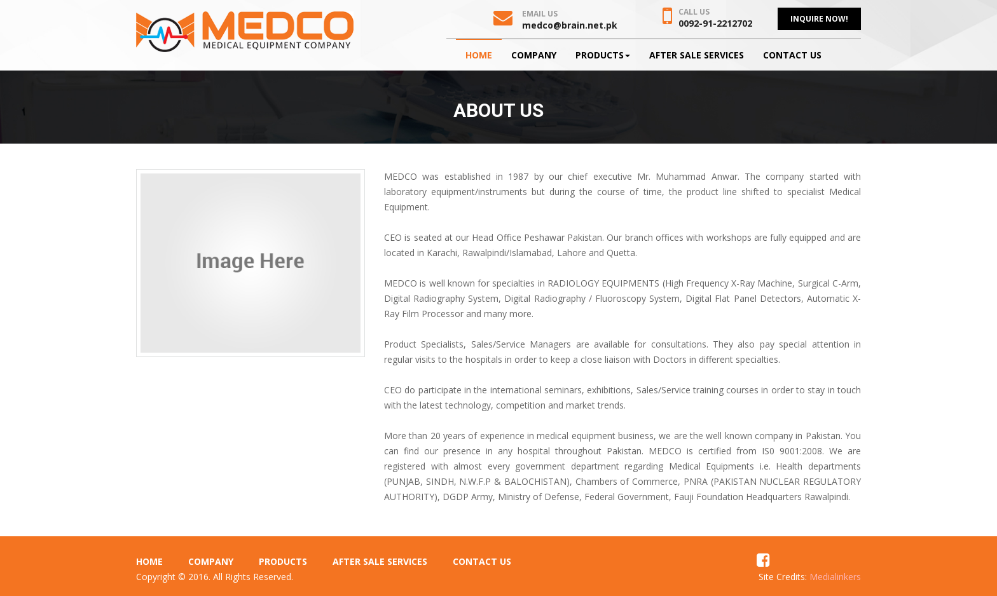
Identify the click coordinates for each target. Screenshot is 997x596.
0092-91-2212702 (715, 23)
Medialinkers (835, 577)
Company (533, 55)
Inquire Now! (819, 18)
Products (602, 55)
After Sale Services (696, 55)
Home (478, 55)
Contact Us (792, 55)
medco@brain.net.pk (569, 25)
